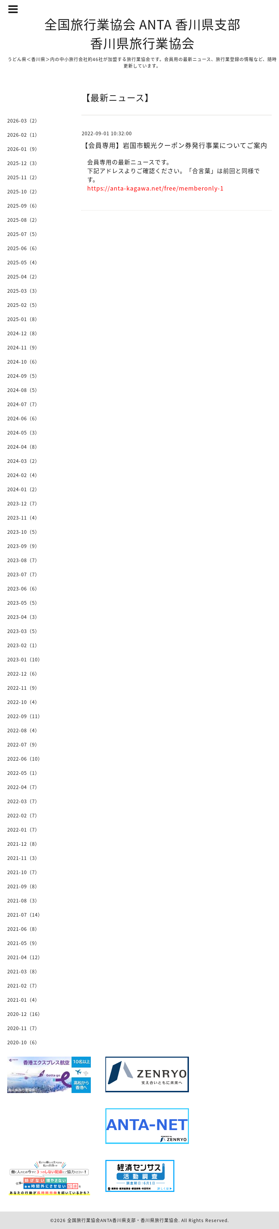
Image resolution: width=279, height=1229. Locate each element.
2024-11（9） (23, 347)
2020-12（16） (25, 1013)
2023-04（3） (23, 616)
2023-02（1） (23, 645)
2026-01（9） (23, 148)
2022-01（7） (23, 829)
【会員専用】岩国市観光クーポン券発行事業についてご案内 (174, 145)
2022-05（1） (23, 772)
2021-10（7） (23, 872)
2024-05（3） (23, 432)
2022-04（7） (23, 787)
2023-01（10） (25, 659)
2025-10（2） (23, 191)
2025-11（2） (23, 177)
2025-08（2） (23, 219)
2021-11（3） (23, 857)
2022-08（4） (23, 730)
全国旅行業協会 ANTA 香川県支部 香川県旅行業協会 (142, 33)
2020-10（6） (23, 1042)
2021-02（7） (23, 985)
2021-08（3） (23, 900)
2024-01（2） (23, 489)
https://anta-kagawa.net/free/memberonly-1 (155, 188)
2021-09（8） (23, 886)
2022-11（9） (23, 687)
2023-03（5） (23, 631)
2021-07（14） (25, 914)
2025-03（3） (23, 290)
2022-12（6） (23, 673)
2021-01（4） (23, 999)
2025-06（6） (23, 248)
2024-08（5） (23, 390)
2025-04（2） (23, 276)
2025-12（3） (23, 163)
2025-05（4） (23, 262)
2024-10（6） (23, 361)
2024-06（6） (23, 418)
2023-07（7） (23, 574)
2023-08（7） (23, 560)
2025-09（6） (23, 205)
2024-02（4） (23, 475)
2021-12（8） (23, 843)
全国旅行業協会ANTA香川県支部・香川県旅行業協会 (122, 1220)
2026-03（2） (23, 120)
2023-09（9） (23, 546)
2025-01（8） (23, 319)
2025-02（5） (23, 304)
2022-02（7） (23, 815)
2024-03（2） (23, 460)
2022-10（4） (23, 701)
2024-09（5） (23, 375)
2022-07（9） (23, 744)
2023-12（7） (23, 503)
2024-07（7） (23, 404)
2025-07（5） (23, 234)
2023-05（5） (23, 602)
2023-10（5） (23, 531)
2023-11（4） (23, 517)
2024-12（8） (23, 333)
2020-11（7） (23, 1028)
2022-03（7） (23, 801)
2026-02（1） (23, 134)
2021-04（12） (25, 957)
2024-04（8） (23, 446)
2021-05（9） (23, 943)
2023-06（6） (23, 588)
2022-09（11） (25, 716)
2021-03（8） (23, 971)
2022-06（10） (25, 758)
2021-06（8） (23, 928)
